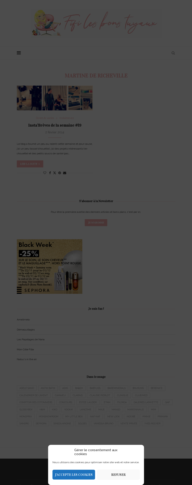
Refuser (118, 475)
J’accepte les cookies (74, 475)
